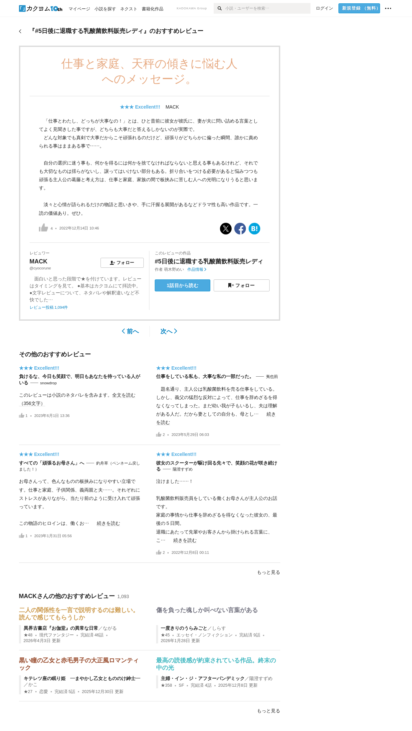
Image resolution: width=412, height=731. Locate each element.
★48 (28, 635)
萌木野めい (174, 269)
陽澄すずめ (183, 469)
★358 (166, 685)
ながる (110, 628)
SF (181, 685)
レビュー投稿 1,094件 (49, 307)
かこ (33, 684)
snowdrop (48, 383)
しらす (219, 628)
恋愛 (43, 691)
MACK (172, 107)
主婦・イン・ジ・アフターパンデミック (203, 678)
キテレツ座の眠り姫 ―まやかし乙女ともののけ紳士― (82, 678)
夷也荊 (272, 377)
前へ (130, 331)
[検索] (219, 8)
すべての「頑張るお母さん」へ (51, 463)
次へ (168, 331)
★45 (165, 635)
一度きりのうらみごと (184, 628)
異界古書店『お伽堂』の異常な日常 (61, 628)
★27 (28, 691)
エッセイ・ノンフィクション (204, 635)
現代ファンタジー (56, 635)
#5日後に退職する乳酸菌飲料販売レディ (209, 261)
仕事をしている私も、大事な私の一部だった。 (205, 376)
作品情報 (196, 269)
